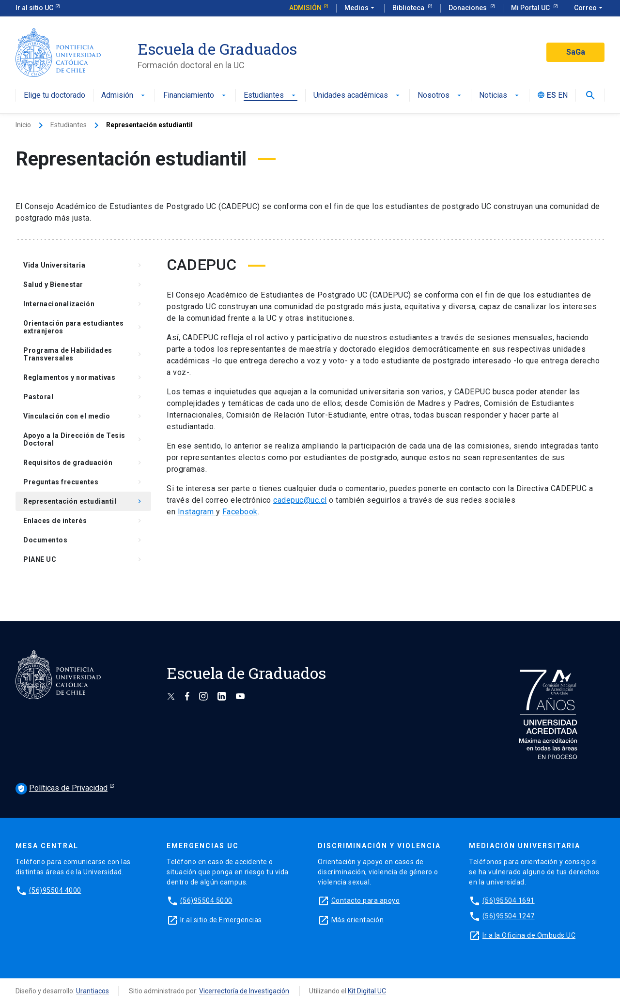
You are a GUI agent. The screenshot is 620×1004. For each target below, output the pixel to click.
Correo (589, 8)
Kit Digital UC (367, 991)
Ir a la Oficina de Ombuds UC (528, 935)
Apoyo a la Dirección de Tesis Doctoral (83, 439)
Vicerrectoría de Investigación (244, 991)
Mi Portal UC (531, 8)
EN (563, 95)
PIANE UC (83, 559)
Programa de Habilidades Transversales (83, 354)
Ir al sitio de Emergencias (221, 920)
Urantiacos (92, 991)
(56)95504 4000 (55, 890)
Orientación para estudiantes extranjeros (83, 327)
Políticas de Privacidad (62, 788)
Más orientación (357, 920)
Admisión (305, 8)
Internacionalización (83, 304)
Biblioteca (409, 8)
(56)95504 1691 (508, 900)
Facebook (240, 511)
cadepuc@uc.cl (300, 500)
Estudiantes (270, 95)
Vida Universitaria (83, 265)
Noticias (500, 95)
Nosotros (440, 95)
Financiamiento (195, 95)
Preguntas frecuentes (83, 482)
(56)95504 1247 (508, 916)
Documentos (83, 540)
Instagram (197, 511)
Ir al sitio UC (34, 8)
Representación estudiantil (83, 501)
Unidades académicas (357, 95)
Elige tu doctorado (54, 95)
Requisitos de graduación (83, 462)
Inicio (23, 125)
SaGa (575, 52)
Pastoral (83, 397)
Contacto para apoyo (365, 900)
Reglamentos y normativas (83, 377)
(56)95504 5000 (206, 900)
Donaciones (468, 8)
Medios (360, 8)
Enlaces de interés (83, 520)
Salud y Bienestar (83, 284)
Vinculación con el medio (83, 416)
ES (551, 95)
